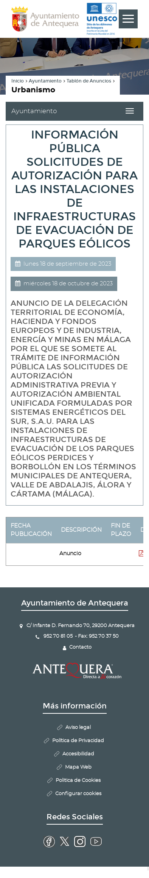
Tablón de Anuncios (89, 81)
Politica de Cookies (78, 780)
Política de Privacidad (78, 740)
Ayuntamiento (45, 81)
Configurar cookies (78, 793)
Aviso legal (78, 727)
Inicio (17, 81)
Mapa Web (78, 767)
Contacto (80, 647)
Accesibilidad (78, 754)
